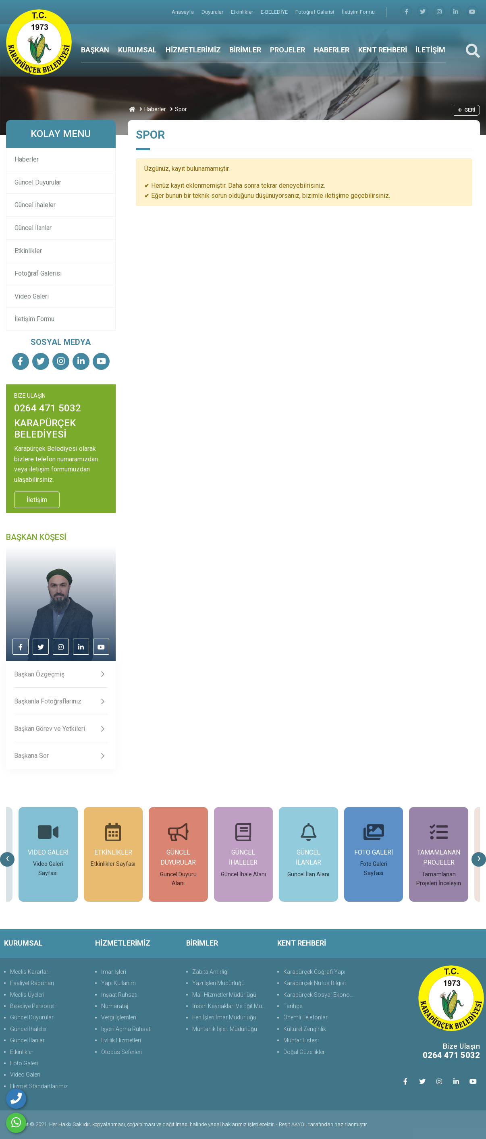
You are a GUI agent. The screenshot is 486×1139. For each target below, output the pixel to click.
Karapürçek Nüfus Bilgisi (314, 983)
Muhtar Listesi (301, 1040)
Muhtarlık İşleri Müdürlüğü (224, 1029)
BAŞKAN (95, 50)
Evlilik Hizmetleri (121, 1040)
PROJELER (287, 50)
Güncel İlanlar (33, 228)
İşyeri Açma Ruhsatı (126, 1029)
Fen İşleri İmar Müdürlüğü (224, 1017)
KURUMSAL (137, 50)
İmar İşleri (113, 972)
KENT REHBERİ (382, 50)
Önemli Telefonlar (305, 1017)
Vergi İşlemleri (118, 1017)
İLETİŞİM (430, 50)
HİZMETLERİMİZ (193, 50)
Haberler (155, 109)
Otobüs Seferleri (121, 1052)
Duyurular (212, 12)
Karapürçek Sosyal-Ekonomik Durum (321, 995)
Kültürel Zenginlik (304, 1029)
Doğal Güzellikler (304, 1052)
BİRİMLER (245, 50)
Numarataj (114, 1006)
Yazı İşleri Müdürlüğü (218, 983)
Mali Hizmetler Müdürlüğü (224, 995)
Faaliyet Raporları (32, 983)
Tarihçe (292, 1006)
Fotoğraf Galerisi (315, 12)
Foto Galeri (24, 1063)
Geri (467, 110)
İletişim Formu (358, 12)
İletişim (37, 500)
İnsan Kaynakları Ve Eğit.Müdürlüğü (230, 1006)
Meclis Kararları (30, 972)
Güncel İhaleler (35, 205)
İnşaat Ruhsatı (119, 995)
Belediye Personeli (33, 1006)
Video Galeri (32, 296)
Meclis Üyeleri (27, 995)
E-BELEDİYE (275, 12)
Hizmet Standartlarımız (39, 1086)
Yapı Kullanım (118, 983)
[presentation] (7, 859)
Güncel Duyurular (38, 182)
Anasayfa (183, 12)
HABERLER (331, 50)
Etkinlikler (242, 12)
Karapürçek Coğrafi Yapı (314, 972)
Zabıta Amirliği (210, 972)
